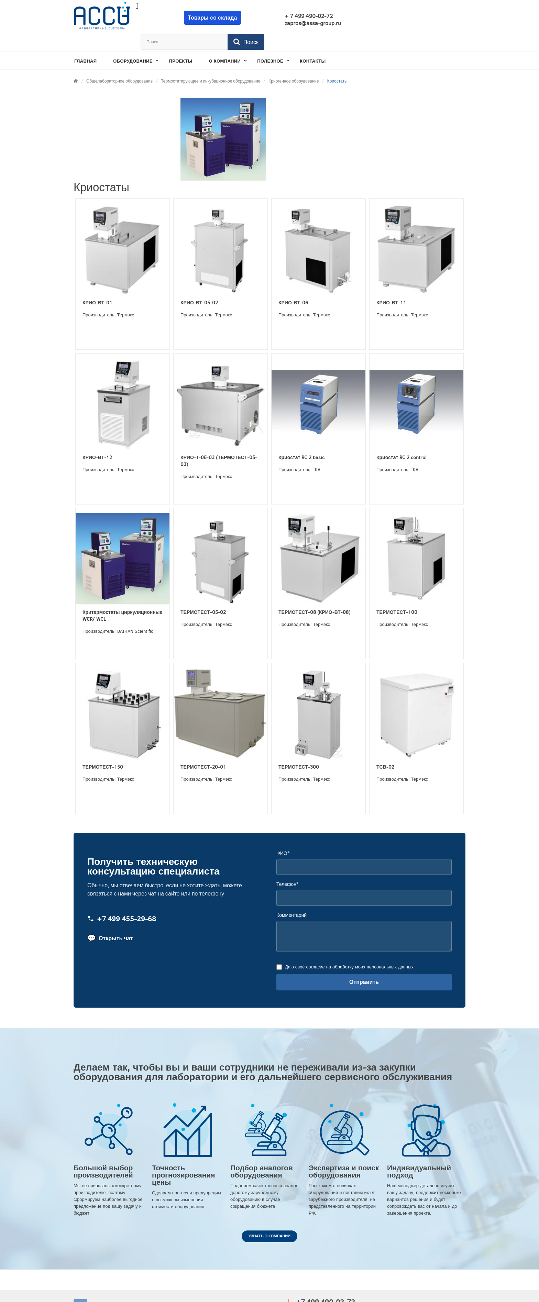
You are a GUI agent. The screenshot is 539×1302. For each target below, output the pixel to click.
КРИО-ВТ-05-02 (199, 285)
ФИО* (282, 835)
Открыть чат (110, 920)
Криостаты (337, 63)
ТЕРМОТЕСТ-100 (396, 594)
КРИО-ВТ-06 (293, 285)
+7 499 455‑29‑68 (121, 901)
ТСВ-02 (385, 749)
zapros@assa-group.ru (303, 23)
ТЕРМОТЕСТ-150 (102, 749)
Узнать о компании (269, 1218)
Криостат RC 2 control (401, 439)
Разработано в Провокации (430, 1288)
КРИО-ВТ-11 (391, 285)
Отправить (364, 964)
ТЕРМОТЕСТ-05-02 (203, 594)
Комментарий (291, 897)
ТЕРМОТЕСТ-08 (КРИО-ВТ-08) (314, 594)
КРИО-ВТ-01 (97, 285)
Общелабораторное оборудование (119, 63)
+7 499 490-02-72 (325, 1284)
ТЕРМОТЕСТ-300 (298, 749)
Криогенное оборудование (293, 63)
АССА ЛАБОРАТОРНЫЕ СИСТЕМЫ (139, 1288)
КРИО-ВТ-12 (97, 439)
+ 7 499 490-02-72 (299, 16)
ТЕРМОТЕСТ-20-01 (203, 749)
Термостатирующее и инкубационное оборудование (210, 63)
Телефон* (287, 866)
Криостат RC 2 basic (301, 439)
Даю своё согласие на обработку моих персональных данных (348, 949)
